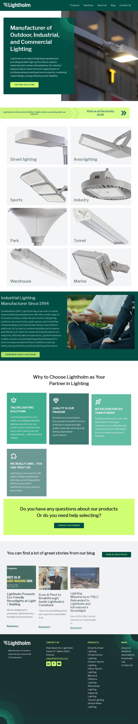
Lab (123, 661)
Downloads (127, 658)
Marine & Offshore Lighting (92, 679)
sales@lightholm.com (57, 658)
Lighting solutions (24, 85)
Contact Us (127, 665)
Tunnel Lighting (96, 700)
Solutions (126, 651)
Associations (127, 655)
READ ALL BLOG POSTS (116, 555)
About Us (126, 648)
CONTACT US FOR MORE (69, 525)
